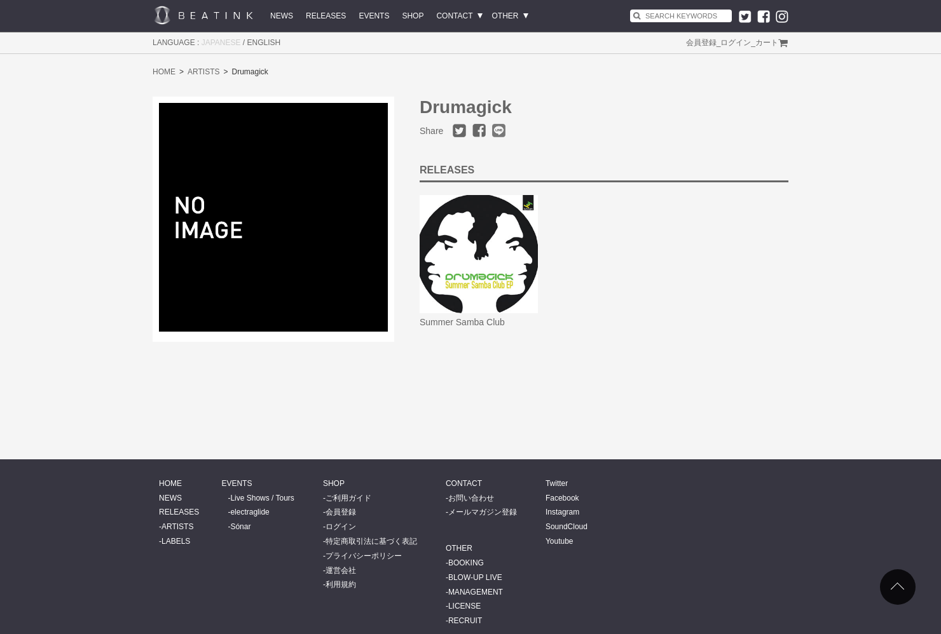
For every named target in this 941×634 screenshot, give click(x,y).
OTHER (505, 15)
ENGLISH (264, 42)
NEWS (281, 15)
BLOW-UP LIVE (475, 577)
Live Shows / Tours (262, 498)
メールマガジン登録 (482, 512)
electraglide (249, 512)
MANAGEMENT (475, 592)
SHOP (412, 15)
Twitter (557, 483)
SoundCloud (566, 526)
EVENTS (374, 15)
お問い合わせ (471, 498)
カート (766, 42)
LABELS (175, 541)
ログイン (735, 42)
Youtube (560, 541)
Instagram (562, 512)
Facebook (562, 498)
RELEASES (326, 15)
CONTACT (454, 15)
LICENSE (464, 606)
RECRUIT (465, 620)
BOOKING (466, 562)
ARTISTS (203, 71)
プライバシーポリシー (364, 555)
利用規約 (341, 584)
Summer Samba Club (462, 322)
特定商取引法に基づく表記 (371, 541)
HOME (164, 71)
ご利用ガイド (348, 498)
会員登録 (701, 42)
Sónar (240, 526)
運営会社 (341, 570)
